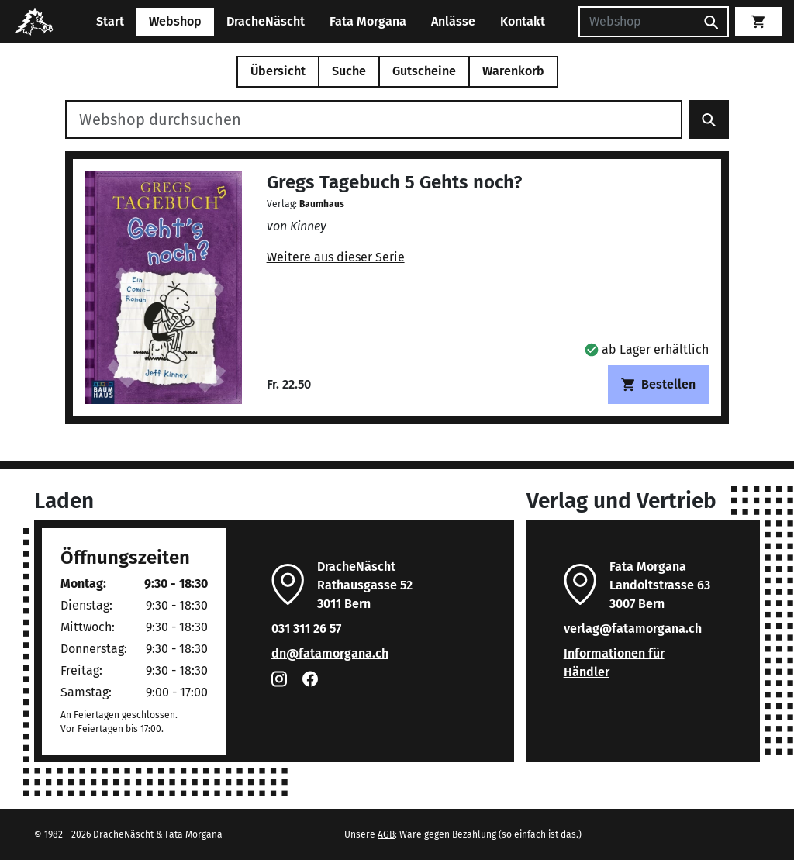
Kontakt (522, 21)
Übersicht (278, 71)
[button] (647, 349)
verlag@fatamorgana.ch (633, 628)
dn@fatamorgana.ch (329, 653)
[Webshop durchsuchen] (373, 119)
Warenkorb (513, 71)
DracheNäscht (265, 21)
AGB (386, 834)
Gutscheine (424, 71)
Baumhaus (321, 204)
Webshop (175, 21)
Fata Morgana (368, 21)
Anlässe (453, 21)
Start (110, 21)
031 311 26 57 (306, 628)
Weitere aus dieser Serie (336, 257)
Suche (349, 71)
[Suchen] (636, 21)
